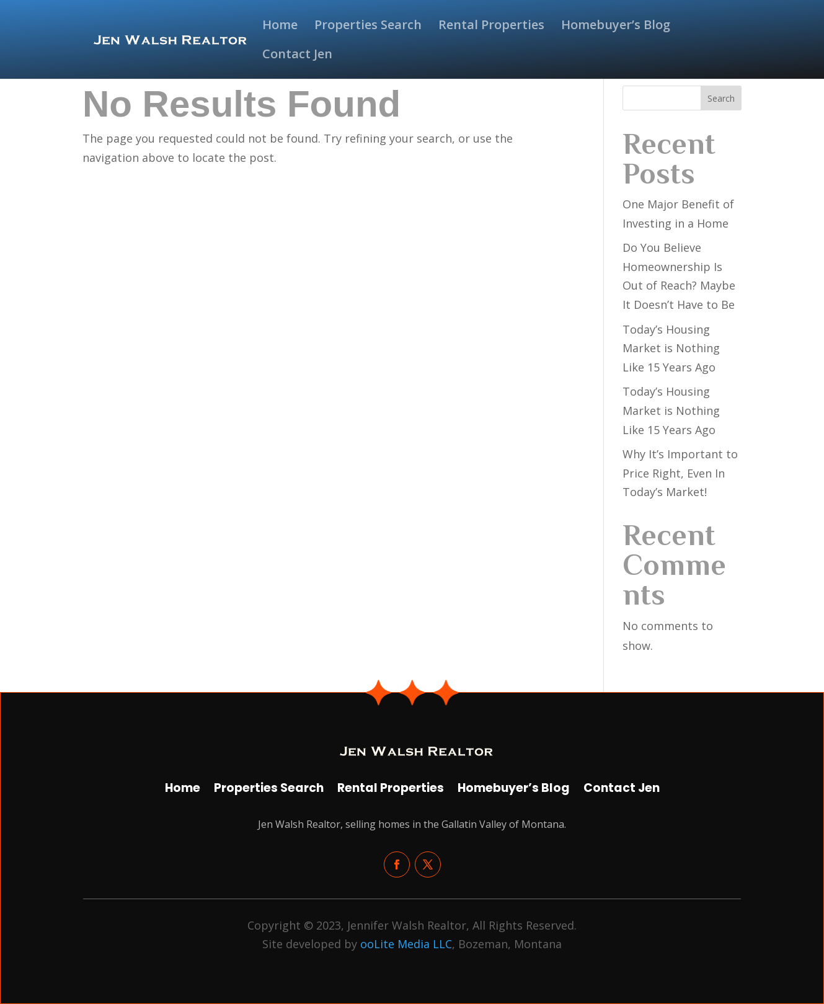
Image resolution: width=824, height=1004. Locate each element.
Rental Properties (491, 26)
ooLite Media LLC (406, 943)
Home (280, 26)
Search (721, 98)
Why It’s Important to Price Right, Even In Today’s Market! (680, 472)
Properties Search (368, 26)
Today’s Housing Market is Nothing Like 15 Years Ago (671, 348)
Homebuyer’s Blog (615, 26)
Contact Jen (297, 56)
